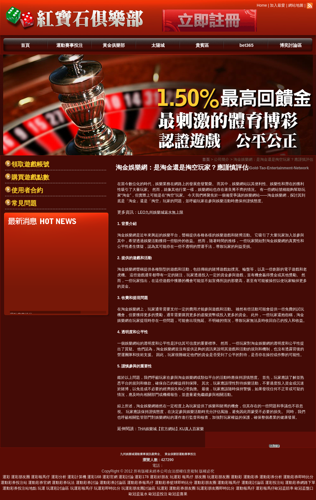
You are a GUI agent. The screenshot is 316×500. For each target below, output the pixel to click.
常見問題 (24, 203)
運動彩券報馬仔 (140, 482)
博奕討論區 (291, 45)
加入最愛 (277, 5)
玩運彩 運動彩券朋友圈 (176, 488)
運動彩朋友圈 (205, 482)
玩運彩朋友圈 (218, 477)
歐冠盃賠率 (284, 488)
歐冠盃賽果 (177, 494)
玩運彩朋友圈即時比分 (215, 488)
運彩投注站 (274, 482)
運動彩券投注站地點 (20, 488)
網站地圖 (295, 5)
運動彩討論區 (252, 482)
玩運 (41, 488)
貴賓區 (202, 45)
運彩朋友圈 (20, 477)
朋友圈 (200, 477)
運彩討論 (126, 477)
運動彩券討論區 (113, 482)
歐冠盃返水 (138, 494)
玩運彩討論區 (57, 488)
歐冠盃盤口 (304, 488)
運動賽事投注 (69, 45)
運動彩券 (250, 477)
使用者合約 (27, 190)
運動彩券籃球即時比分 (174, 482)
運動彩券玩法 (63, 482)
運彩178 (142, 477)
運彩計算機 (76, 477)
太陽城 (158, 45)
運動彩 (236, 477)
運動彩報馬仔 (228, 482)
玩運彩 (175, 477)
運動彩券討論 (87, 482)
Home (262, 5)
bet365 (246, 45)
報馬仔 (187, 477)
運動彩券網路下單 (300, 482)
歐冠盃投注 (158, 494)
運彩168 (94, 477)
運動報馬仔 (245, 488)
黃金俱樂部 (114, 45)
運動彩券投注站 (14, 482)
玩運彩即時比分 (107, 488)
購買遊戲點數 (30, 177)
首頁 (25, 45)
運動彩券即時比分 (298, 477)
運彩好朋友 (159, 477)
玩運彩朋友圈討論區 (138, 488)
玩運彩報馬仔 (81, 488)
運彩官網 (110, 477)
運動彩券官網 (39, 482)
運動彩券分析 (270, 477)
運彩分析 (58, 477)
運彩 (6, 477)
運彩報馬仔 (40, 477)
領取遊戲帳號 (30, 164)
